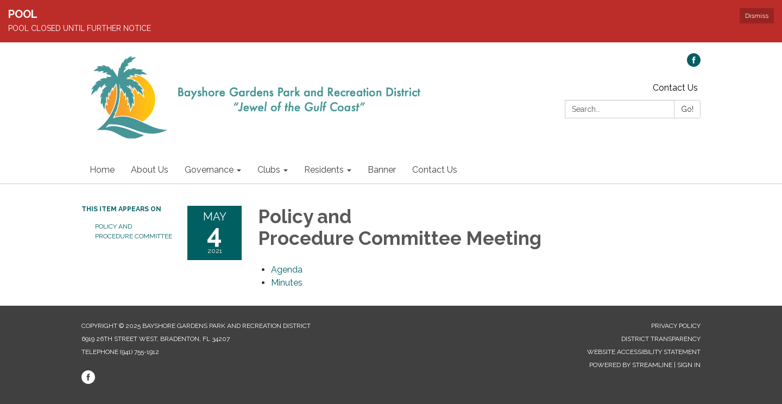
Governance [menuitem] (209, 170)
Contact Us (675, 88)
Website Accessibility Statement (644, 352)
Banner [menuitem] (382, 170)
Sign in (689, 365)
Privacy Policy (676, 326)
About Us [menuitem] (149, 170)
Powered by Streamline (630, 365)
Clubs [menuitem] (268, 170)
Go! (687, 109)
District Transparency (661, 339)
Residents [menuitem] (324, 170)
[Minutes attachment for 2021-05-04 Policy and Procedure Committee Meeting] (286, 282)
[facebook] (694, 64)
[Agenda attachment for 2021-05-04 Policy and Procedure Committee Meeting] (286, 269)
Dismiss (756, 16)
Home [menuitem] (102, 170)
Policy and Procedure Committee (133, 231)
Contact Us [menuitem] (434, 170)
